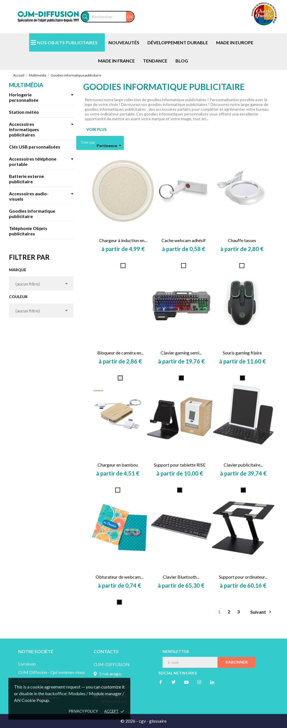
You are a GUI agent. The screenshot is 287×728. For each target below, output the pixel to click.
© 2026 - (130, 721)
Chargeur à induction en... (123, 240)
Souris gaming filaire (242, 352)
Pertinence (109, 145)
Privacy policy (83, 711)
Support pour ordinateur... (243, 576)
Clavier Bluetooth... (181, 576)
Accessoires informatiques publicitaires (24, 129)
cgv (142, 721)
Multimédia (26, 85)
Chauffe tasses (242, 240)
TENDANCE (155, 60)
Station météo (24, 112)
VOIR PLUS (96, 129)
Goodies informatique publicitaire (32, 213)
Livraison (27, 663)
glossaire (157, 721)
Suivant (261, 612)
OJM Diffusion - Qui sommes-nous (51, 672)
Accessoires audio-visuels (28, 196)
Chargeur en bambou (118, 464)
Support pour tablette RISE (179, 464)
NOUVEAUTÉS (123, 42)
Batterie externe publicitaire (26, 178)
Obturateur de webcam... (119, 576)
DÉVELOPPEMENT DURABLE (177, 42)
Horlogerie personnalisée (23, 97)
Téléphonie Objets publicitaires (28, 231)
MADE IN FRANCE (116, 60)
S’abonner (236, 662)
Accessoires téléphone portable (32, 161)
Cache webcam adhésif (183, 240)
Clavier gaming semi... (181, 352)
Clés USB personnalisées (34, 146)
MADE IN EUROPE (234, 42)
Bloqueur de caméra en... (120, 352)
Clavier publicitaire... (243, 464)
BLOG (181, 60)
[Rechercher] (111, 16)
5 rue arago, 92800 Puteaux (113, 676)
